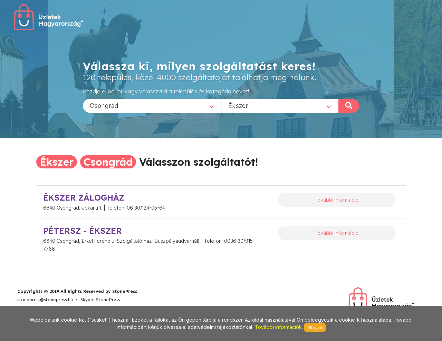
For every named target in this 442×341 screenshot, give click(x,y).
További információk (278, 327)
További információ (336, 200)
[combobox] (152, 105)
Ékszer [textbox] (238, 105)
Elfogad (315, 327)
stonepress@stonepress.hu (45, 299)
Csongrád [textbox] (104, 105)
